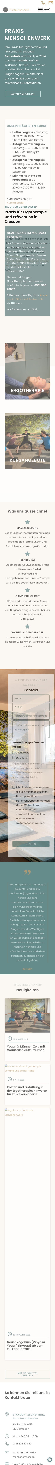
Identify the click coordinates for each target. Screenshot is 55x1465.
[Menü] (46, 9)
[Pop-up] (51, 3)
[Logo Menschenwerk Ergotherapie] (16, 9)
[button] (49, 1459)
